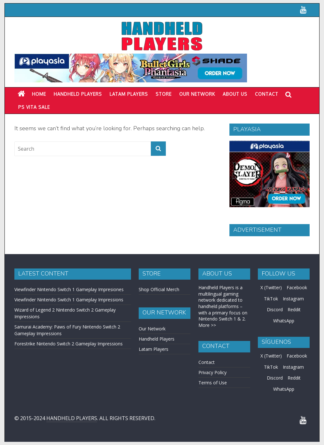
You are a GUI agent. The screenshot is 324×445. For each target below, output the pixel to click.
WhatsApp (283, 321)
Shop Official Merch (159, 289)
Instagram (293, 299)
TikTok (271, 299)
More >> (207, 325)
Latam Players (153, 349)
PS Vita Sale (34, 107)
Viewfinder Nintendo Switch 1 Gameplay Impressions (68, 300)
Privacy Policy (212, 372)
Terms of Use (212, 383)
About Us (235, 94)
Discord (275, 309)
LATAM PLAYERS (129, 94)
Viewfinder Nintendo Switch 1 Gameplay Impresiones (69, 289)
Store (164, 94)
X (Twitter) (271, 287)
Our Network (197, 94)
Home (39, 94)
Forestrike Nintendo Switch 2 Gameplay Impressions (68, 344)
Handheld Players (78, 94)
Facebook (297, 287)
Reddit (294, 309)
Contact (266, 94)
